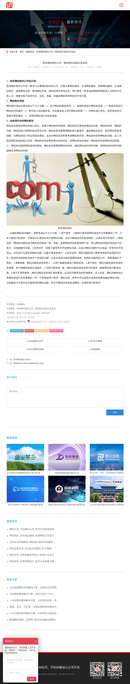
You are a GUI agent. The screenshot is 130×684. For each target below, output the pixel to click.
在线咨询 (95, 349)
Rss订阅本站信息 (35, 349)
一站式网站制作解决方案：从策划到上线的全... (34, 613)
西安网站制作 (17, 331)
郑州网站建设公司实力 (22, 360)
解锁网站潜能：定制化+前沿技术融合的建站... (33, 619)
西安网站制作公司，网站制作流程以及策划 (55, 52)
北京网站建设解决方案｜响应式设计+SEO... (32, 594)
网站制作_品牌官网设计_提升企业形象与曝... (33, 561)
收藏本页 (13, 317)
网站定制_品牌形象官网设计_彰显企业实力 (32, 555)
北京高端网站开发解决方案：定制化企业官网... (34, 587)
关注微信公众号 (35, 342)
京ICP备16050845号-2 (67, 674)
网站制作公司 (42, 331)
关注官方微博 (95, 341)
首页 (22, 52)
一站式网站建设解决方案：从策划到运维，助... (34, 600)
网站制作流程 (56, 331)
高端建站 (98, 67)
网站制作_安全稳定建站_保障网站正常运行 (32, 535)
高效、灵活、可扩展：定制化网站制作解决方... (34, 607)
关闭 (31, 317)
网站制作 (29, 331)
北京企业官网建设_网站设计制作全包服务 (31, 542)
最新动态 (30, 52)
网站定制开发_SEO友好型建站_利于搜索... (31, 548)
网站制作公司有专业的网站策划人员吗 (28, 363)
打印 (23, 317)
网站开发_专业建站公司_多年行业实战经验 (32, 529)
